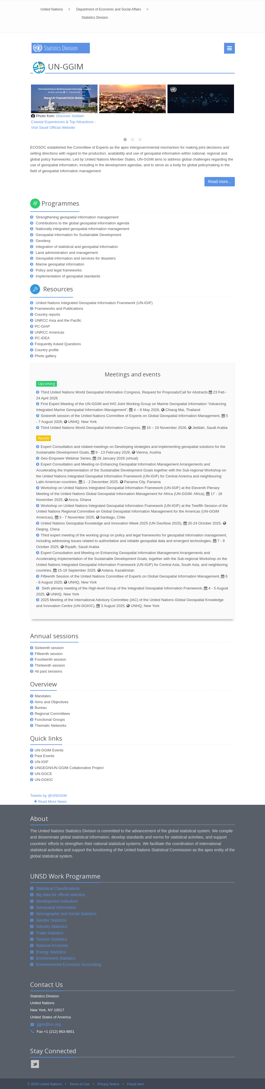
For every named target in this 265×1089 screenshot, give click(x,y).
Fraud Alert (135, 1084)
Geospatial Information (56, 907)
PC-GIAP (42, 326)
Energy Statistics (51, 952)
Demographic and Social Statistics (66, 913)
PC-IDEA (42, 338)
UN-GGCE (43, 774)
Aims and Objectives (52, 702)
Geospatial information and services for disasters (75, 258)
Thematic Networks (50, 725)
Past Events (44, 756)
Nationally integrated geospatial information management (82, 229)
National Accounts (52, 945)
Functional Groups (50, 719)
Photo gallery (45, 356)
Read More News (52, 801)
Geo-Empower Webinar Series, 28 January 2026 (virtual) (89, 458)
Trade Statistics (49, 933)
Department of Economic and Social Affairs (108, 9)
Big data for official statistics (60, 894)
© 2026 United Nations (44, 1084)
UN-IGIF (41, 762)
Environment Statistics (56, 958)
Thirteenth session (50, 665)
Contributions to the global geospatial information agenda (82, 223)
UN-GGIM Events (49, 750)
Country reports (47, 314)
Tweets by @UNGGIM (48, 795)
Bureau (41, 707)
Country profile (47, 350)
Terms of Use (79, 1084)
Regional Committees (52, 713)
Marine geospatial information (59, 264)
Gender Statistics (51, 920)
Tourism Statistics (51, 939)
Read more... (219, 181)
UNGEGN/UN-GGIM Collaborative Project (69, 768)
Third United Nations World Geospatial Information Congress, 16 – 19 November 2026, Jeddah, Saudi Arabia (134, 428)
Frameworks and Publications (59, 308)
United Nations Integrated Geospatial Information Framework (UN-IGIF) (94, 303)
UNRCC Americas (49, 332)
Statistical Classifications (58, 888)
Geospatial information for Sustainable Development (78, 235)
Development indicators (57, 901)
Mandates (43, 696)
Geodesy (43, 241)
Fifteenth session (49, 654)
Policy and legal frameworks (58, 270)
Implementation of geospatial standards (67, 276)
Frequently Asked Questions (58, 344)
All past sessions (48, 671)
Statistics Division (95, 18)
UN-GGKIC (44, 780)
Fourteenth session (50, 659)
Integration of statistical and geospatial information (76, 247)
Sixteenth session (49, 648)
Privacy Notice (108, 1084)
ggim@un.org (45, 1024)
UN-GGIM (66, 66)
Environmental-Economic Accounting (68, 964)
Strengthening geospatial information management (77, 217)
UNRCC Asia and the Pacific (58, 320)
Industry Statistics (51, 926)
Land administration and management (66, 252)
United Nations (51, 9)
